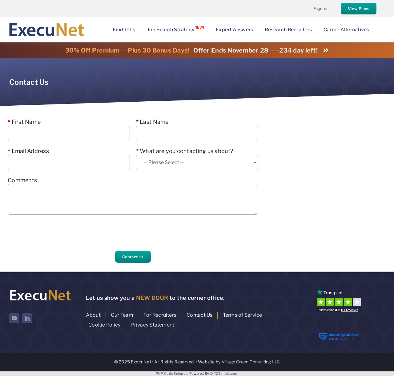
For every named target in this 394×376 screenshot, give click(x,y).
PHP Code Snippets (172, 373)
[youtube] (14, 318)
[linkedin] (27, 318)
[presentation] (54, 233)
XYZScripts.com (224, 373)
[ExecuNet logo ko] (40, 290)
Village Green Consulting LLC (251, 361)
